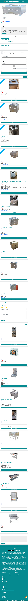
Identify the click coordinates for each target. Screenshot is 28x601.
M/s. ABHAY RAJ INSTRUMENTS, (6, 255)
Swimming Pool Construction (15, 566)
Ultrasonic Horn (4, 563)
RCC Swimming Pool (22, 566)
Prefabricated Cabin (4, 557)
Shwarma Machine (4, 378)
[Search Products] (9, 1)
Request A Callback (14, 545)
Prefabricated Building (16, 557)
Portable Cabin (16, 552)
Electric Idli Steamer (4, 502)
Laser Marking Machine (10, 552)
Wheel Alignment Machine (5, 565)
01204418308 (4, 592)
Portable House (16, 555)
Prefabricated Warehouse (22, 557)
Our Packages (4, 584)
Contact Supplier (4, 33)
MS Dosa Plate (3, 441)
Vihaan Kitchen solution (9, 27)
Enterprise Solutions (4, 588)
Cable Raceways (8, 563)
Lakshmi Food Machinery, (4, 277)
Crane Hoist (7, 560)
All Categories (9, 575)
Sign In (22, 1)
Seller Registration (4, 582)
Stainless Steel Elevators (7, 555)
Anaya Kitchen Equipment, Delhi (5, 210)
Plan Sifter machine (23, 562)
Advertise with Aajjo (4, 583)
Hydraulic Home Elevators (9, 554)
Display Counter (4, 554)
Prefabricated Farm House (22, 555)
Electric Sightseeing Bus (19, 567)
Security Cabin (12, 555)
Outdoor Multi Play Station (21, 552)
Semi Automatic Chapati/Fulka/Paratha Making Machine (16, 565)
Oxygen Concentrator (16, 568)
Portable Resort (9, 556)
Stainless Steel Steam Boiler (6, 420)
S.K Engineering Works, (4, 164)
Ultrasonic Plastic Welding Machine (15, 563)
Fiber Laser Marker (19, 561)
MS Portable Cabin (13, 556)
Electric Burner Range (4, 337)
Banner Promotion (4, 585)
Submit (3, 320)
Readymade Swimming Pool (5, 567)
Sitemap (3, 574)
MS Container (23, 556)
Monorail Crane (11, 560)
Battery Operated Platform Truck (9, 568)
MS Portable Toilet (4, 556)
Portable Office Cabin (10, 557)
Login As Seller (4, 589)
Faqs (2, 579)
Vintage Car (3, 568)
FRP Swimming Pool (8, 566)
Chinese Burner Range (5, 523)
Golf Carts (23, 567)
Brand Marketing (4, 586)
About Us (3, 573)
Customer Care (4, 575)
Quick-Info (3, 577)
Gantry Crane (3, 560)
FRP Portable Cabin (18, 556)
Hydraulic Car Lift (21, 554)
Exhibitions (3, 578)
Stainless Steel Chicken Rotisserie (7, 357)
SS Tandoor (3, 251)
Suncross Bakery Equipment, (5, 96)
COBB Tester (15, 560)
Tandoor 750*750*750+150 (5, 206)
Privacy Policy (16, 575)
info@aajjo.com (4, 594)
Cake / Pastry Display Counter (12, 561)
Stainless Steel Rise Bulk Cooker (6, 399)
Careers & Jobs (10, 574)
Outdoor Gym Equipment (12, 567)
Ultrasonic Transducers (23, 563)
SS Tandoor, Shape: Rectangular (6, 227)
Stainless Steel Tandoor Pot (5, 270)
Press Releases (10, 573)
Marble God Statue (6, 562)
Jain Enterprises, (3, 297)
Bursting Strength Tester (20, 560)
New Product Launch (5, 587)
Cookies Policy (17, 573)
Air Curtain (11, 562)
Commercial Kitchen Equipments (17, 562)
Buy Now (9, 41)
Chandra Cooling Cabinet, (4, 234)
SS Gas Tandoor (4, 113)
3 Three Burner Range (5, 483)
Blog (2, 576)
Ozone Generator (22, 568)
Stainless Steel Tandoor (5, 89)
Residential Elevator (15, 554)
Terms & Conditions (17, 574)
